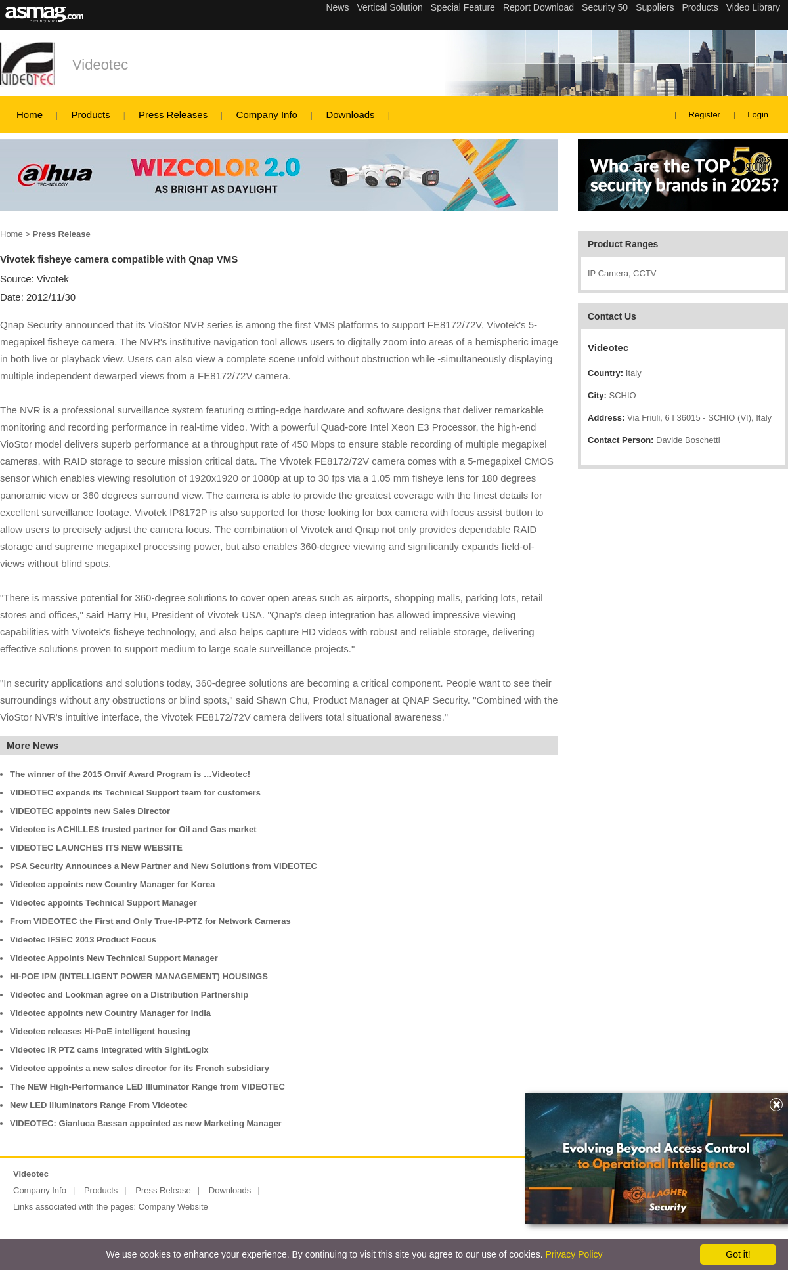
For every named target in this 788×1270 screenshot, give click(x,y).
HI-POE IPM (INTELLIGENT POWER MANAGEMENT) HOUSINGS (139, 976)
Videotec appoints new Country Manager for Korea (112, 884)
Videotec (100, 64)
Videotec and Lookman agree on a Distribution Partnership (129, 995)
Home (29, 114)
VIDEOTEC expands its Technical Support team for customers (135, 792)
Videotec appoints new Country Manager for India (110, 1013)
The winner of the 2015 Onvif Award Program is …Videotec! (130, 774)
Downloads (350, 114)
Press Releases (173, 114)
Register (704, 114)
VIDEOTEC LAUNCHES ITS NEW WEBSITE (96, 848)
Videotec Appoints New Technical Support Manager (114, 958)
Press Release (163, 1190)
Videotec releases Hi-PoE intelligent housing (100, 1031)
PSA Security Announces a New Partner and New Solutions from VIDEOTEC (163, 866)
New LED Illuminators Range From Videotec (99, 1105)
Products (90, 114)
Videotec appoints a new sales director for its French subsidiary (139, 1068)
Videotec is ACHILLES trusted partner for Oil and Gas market (133, 829)
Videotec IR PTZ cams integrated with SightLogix (109, 1050)
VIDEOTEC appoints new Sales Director (90, 811)
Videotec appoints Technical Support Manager (103, 903)
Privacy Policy (573, 1254)
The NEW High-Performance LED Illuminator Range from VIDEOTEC (147, 1086)
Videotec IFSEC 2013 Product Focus (83, 939)
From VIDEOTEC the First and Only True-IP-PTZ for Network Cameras (150, 921)
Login (757, 114)
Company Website (173, 1207)
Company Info (266, 114)
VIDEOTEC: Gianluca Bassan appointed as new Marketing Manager (146, 1123)
